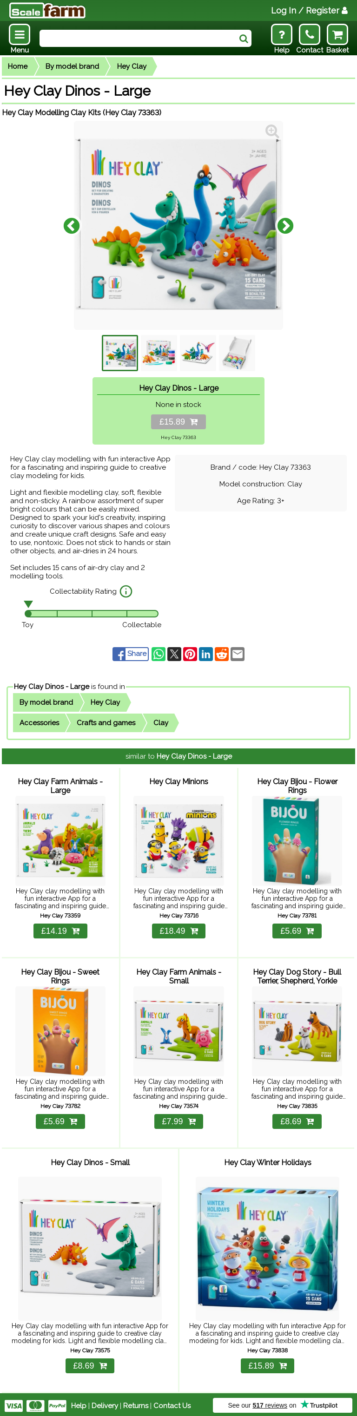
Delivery (105, 1403)
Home (17, 66)
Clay (160, 723)
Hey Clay (131, 66)
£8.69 (297, 1120)
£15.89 (178, 421)
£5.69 (297, 930)
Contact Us (172, 1403)
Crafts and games (106, 723)
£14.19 (60, 930)
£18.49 (178, 930)
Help (78, 1403)
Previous (71, 225)
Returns (135, 1403)
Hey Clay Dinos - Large (51, 686)
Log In (309, 10)
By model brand (72, 66)
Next (285, 225)
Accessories (39, 723)
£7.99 (178, 1120)
